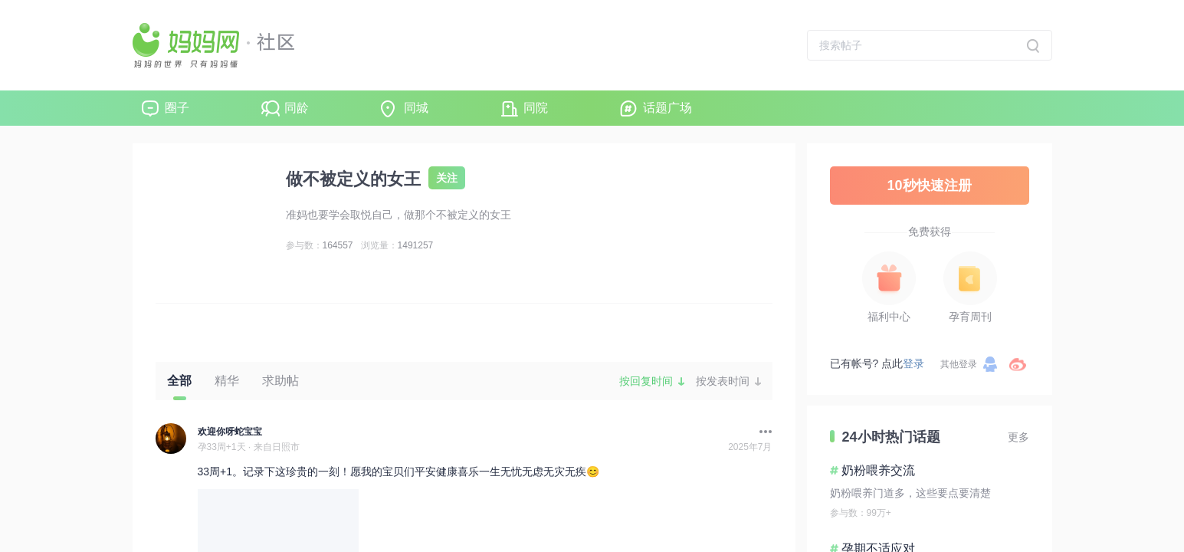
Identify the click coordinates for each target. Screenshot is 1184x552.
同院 (535, 107)
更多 (1018, 437)
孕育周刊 (970, 316)
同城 (416, 107)
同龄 (296, 107)
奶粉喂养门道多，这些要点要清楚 (910, 493)
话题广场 (667, 107)
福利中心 (889, 316)
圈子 (177, 107)
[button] (761, 431)
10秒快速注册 (929, 185)
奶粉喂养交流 (878, 470)
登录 (913, 363)
